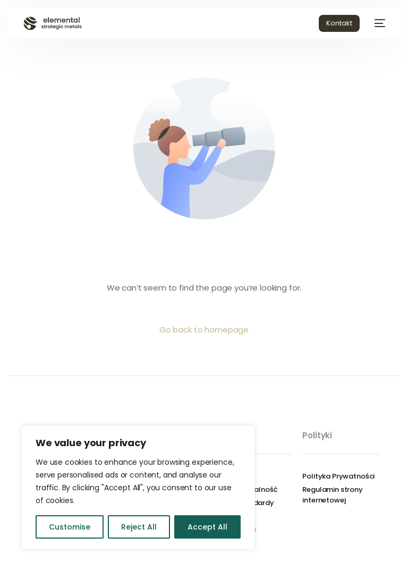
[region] (138, 487)
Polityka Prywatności (338, 476)
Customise (69, 527)
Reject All (139, 527)
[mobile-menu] (377, 23)
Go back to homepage (204, 329)
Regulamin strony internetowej (332, 494)
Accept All (207, 527)
